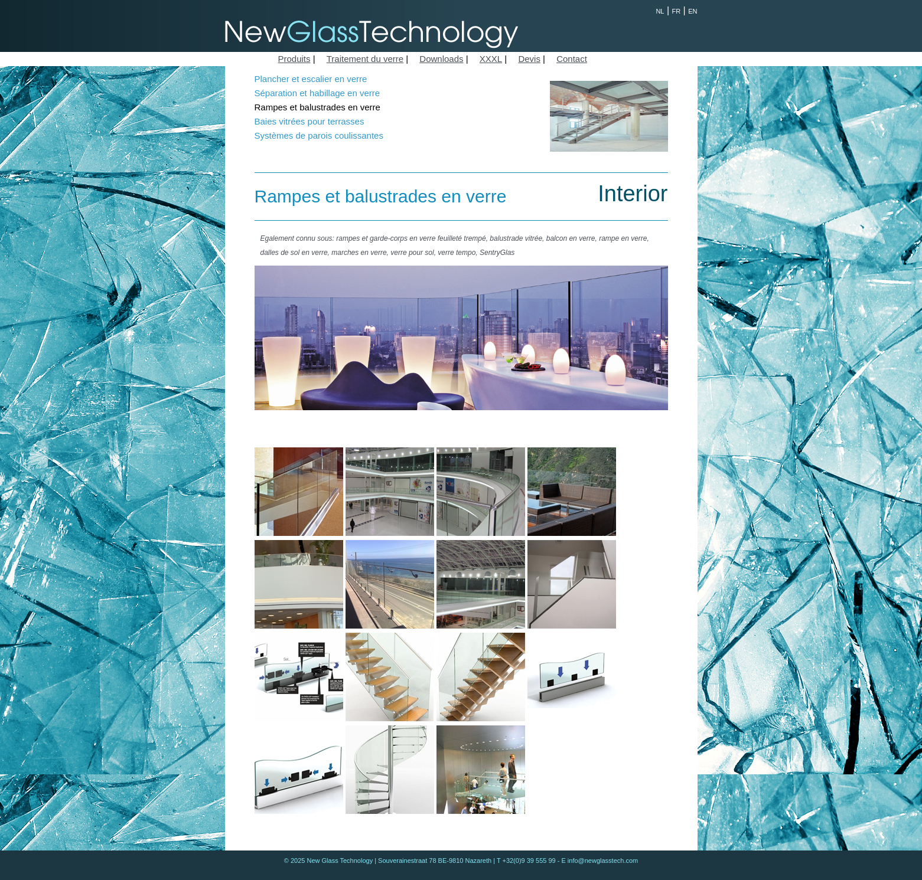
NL (660, 11)
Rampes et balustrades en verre (317, 107)
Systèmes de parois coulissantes (319, 135)
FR (676, 11)
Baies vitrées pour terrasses (309, 121)
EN (692, 11)
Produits (294, 59)
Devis (529, 59)
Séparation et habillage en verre (317, 93)
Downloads (441, 59)
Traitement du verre (365, 59)
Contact (571, 59)
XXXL (491, 59)
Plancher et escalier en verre (311, 79)
